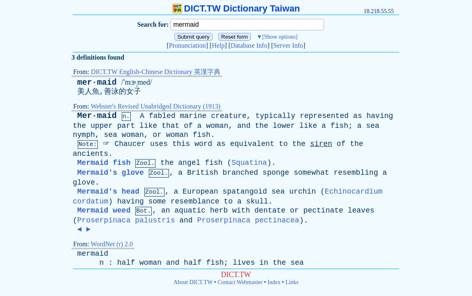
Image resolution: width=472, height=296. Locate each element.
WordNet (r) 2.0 (112, 243)
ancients (90, 154)
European (200, 191)
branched (240, 173)
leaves (361, 210)
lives (244, 263)
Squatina (249, 163)
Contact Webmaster (239, 282)
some (157, 201)
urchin (302, 191)
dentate (270, 210)
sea (372, 126)
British (202, 173)
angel (189, 163)
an (165, 210)
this (181, 144)
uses (159, 144)
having (379, 116)
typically (275, 116)
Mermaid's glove (110, 173)
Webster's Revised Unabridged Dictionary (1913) (155, 106)
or (157, 135)
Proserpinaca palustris (126, 220)
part (126, 126)
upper (101, 126)
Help (218, 45)
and (243, 126)
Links (291, 282)
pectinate (323, 210)
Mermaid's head (108, 191)
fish (339, 126)
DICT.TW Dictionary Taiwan (236, 8)
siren (321, 144)
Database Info (249, 45)
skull (257, 201)
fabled (162, 116)
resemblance (195, 201)
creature (228, 116)
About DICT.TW (193, 282)
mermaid (93, 254)
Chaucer (130, 144)
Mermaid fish (104, 163)
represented (324, 116)
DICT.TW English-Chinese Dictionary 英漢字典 (155, 71)
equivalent (252, 144)
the (79, 126)
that (170, 126)
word (203, 144)
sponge (276, 173)
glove (84, 182)
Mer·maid (97, 115)
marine (193, 116)
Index (273, 282)
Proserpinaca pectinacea (248, 220)
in (263, 263)
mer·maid (97, 82)
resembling (355, 173)
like (148, 126)
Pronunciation (187, 45)
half (126, 263)
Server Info (288, 45)
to (283, 144)
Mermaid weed (104, 210)
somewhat (311, 173)
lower (284, 126)
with (241, 210)
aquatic (190, 210)
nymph (84, 135)
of (188, 126)
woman (217, 126)
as (357, 116)
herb (219, 210)
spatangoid (244, 191)
